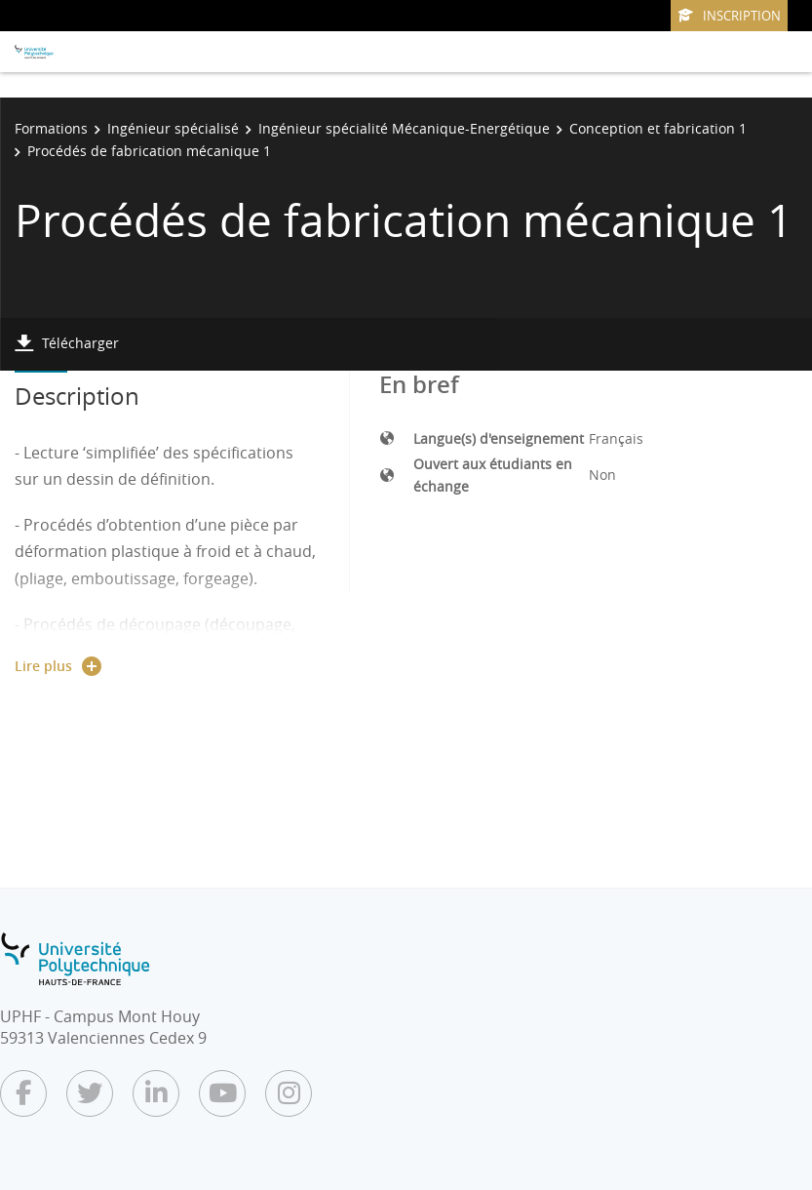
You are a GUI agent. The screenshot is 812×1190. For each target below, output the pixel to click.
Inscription (729, 15)
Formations (51, 128)
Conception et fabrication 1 (658, 128)
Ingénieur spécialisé (173, 128)
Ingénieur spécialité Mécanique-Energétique (404, 128)
